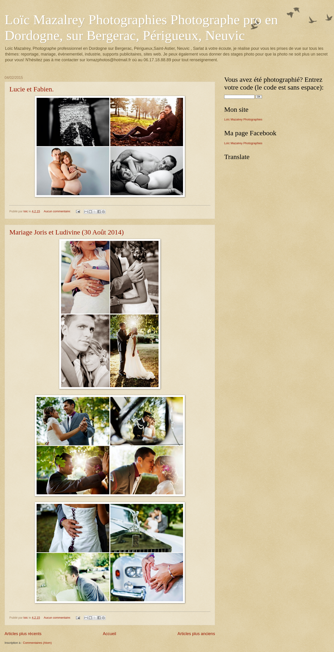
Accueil (109, 633)
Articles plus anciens (196, 633)
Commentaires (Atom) (37, 642)
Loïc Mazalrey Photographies (243, 119)
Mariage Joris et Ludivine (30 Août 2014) (66, 232)
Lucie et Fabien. (31, 89)
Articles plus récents (23, 633)
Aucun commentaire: (58, 211)
